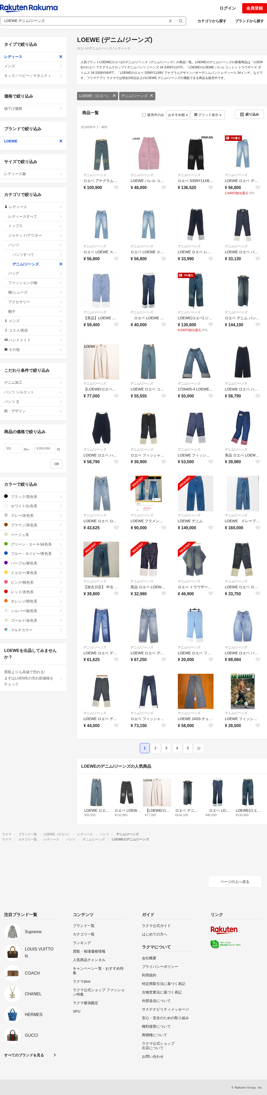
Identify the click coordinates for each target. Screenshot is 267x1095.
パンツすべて (37, 254)
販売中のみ (153, 115)
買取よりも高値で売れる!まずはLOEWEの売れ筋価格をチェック (33, 678)
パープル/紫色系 (33, 563)
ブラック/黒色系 (33, 496)
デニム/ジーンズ (137, 96)
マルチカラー (33, 630)
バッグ (35, 273)
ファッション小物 (35, 283)
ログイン (227, 8)
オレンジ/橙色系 (33, 601)
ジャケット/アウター (35, 235)
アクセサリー (35, 302)
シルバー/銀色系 (33, 610)
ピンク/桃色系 (33, 582)
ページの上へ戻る (234, 882)
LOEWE (33, 141)
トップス (35, 226)
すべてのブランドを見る (24, 1055)
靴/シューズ (35, 292)
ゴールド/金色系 (33, 620)
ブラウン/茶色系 (33, 525)
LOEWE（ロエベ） (97, 96)
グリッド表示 (208, 115)
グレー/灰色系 (33, 515)
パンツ (35, 245)
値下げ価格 (33, 108)
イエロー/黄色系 (33, 572)
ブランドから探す (249, 21)
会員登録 (254, 8)
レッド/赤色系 (33, 592)
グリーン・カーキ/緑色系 (33, 544)
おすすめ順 (178, 115)
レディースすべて (35, 216)
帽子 (35, 311)
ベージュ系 (33, 534)
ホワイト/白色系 (33, 506)
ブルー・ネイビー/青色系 (33, 553)
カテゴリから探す (211, 21)
